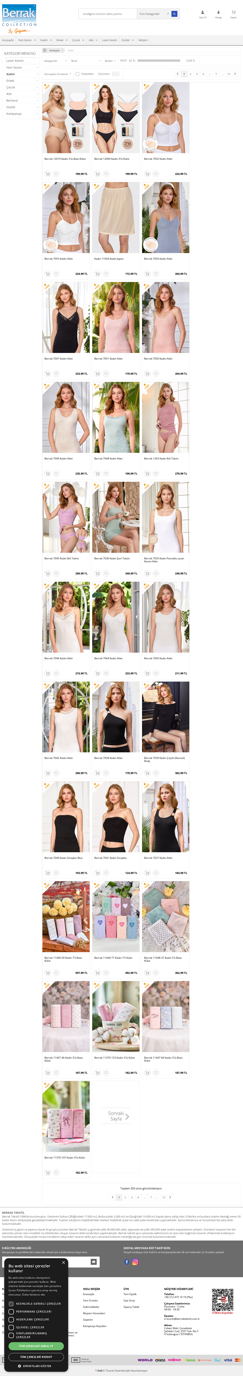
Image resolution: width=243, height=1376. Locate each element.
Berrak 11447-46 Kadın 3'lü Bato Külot (64, 1059)
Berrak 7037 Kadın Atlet (158, 858)
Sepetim (88, 1319)
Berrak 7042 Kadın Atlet (59, 758)
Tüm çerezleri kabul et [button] (36, 1346)
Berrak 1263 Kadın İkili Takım (161, 458)
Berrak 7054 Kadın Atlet (158, 259)
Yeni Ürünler (90, 1300)
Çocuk (76, 40)
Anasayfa (8, 40)
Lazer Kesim (109, 40)
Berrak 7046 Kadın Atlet (59, 658)
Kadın (44, 40)
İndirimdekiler (91, 1307)
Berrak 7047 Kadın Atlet (59, 358)
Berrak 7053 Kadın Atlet (59, 259)
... (210, 74)
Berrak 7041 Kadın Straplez (110, 858)
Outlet (126, 40)
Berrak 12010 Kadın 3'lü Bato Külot (65, 159)
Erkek (59, 40)
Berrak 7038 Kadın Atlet (108, 758)
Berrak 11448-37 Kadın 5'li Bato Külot (163, 959)
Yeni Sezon (25, 40)
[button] (36, 1365)
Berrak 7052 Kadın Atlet (158, 159)
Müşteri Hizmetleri (94, 1313)
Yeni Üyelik (130, 1294)
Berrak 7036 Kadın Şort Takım (112, 558)
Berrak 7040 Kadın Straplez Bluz (64, 858)
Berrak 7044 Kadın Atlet (108, 658)
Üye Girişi (129, 1300)
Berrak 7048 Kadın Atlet (108, 458)
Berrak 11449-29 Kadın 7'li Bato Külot (63, 959)
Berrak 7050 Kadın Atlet (158, 358)
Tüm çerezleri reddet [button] (36, 1357)
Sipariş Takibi (131, 1307)
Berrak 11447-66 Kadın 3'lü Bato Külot (163, 1059)
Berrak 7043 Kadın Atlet (158, 658)
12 (228, 74)
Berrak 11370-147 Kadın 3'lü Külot (65, 1157)
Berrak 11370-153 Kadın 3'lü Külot (114, 1057)
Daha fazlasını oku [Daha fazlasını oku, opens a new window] (33, 1294)
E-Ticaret (108, 1370)
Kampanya (14, 114)
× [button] (63, 1262)
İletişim (143, 40)
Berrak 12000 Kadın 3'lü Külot (111, 159)
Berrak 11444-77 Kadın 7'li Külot (113, 958)
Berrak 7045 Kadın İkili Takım (62, 558)
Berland (12, 100)
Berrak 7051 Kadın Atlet (108, 358)
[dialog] (36, 1315)
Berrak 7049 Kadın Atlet (59, 458)
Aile (91, 40)
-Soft (99, 1370)
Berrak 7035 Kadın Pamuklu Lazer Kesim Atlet (164, 560)
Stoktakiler (85, 74)
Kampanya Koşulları (94, 1326)
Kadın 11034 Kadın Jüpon (109, 259)
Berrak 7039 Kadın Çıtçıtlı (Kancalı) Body (164, 760)
